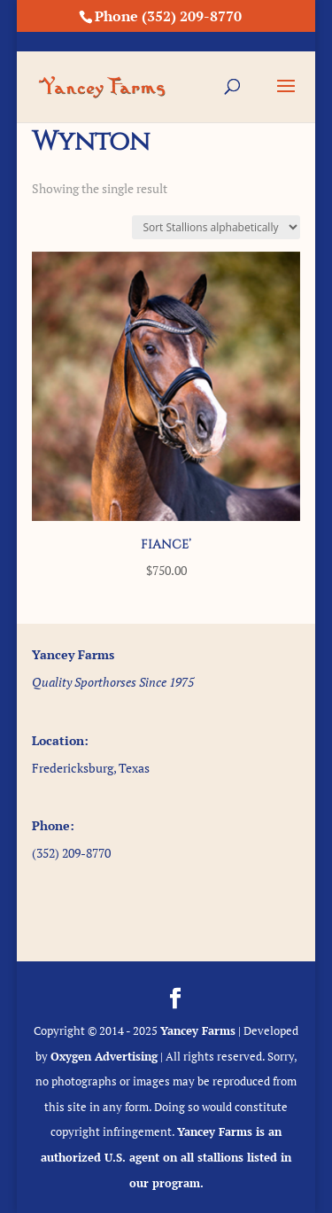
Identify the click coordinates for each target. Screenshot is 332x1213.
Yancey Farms (197, 1030)
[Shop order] (216, 227)
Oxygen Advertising (104, 1056)
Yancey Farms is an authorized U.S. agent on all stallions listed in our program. (166, 1157)
